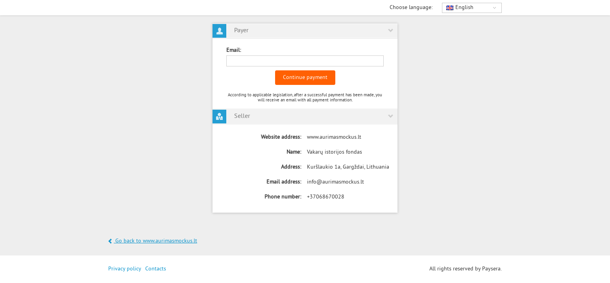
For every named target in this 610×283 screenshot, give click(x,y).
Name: (294, 152)
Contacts (155, 269)
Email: (233, 50)
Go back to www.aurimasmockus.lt (152, 241)
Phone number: (282, 197)
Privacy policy (124, 269)
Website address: (281, 137)
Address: (291, 167)
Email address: (283, 182)
